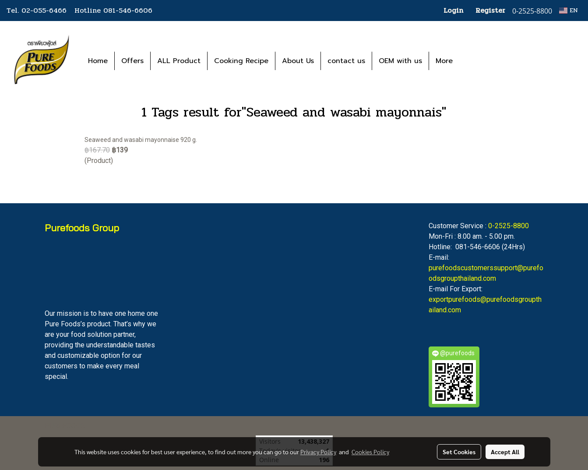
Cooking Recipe (241, 61)
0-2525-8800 (508, 226)
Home (98, 61)
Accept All (505, 452)
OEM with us (400, 61)
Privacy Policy (318, 452)
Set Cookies (459, 452)
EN (568, 10)
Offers (132, 61)
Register (490, 10)
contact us (346, 61)
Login (453, 10)
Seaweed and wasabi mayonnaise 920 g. (141, 139)
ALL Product (179, 61)
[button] (472, 60)
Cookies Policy (370, 452)
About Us (298, 61)
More (444, 61)
